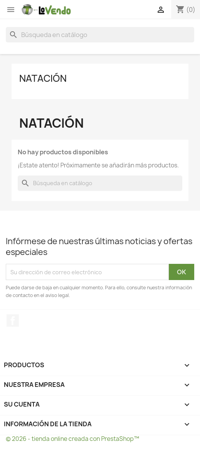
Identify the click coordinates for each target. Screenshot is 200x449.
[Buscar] (100, 34)
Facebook (13, 320)
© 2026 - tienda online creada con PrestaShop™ (72, 439)
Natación (43, 78)
